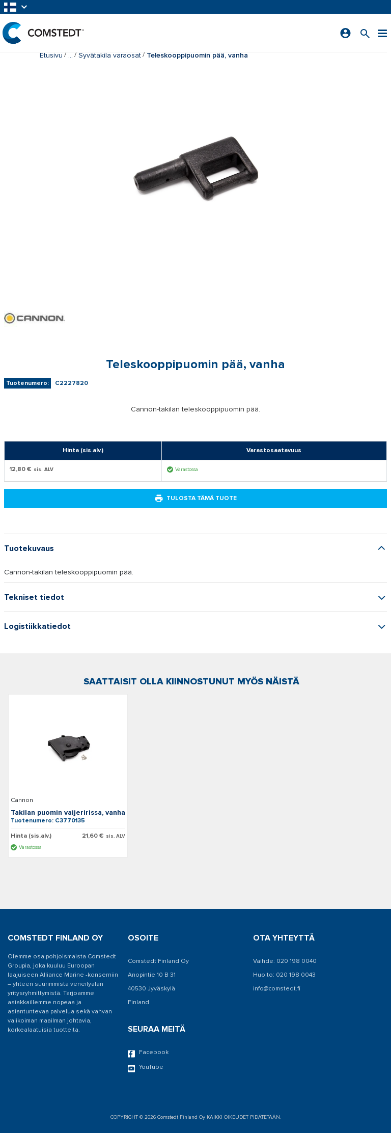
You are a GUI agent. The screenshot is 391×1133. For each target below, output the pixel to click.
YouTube (145, 1068)
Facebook (148, 1053)
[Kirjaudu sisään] (345, 33)
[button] (16, 7)
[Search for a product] (365, 33)
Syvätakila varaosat (109, 55)
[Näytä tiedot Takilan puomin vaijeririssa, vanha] (68, 747)
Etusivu (51, 55)
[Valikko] (382, 33)
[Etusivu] (43, 33)
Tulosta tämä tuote (195, 498)
